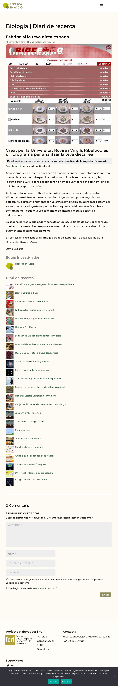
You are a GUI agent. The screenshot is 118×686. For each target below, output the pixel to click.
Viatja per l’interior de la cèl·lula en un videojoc (41, 404)
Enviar (105, 594)
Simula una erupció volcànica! (31, 301)
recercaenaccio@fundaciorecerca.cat (86, 636)
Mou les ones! (22, 430)
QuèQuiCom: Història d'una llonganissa (36, 352)
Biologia (31, 42)
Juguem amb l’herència (28, 413)
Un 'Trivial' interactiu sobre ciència (34, 473)
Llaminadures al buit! (26, 292)
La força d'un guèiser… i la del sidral (34, 310)
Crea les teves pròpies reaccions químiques (39, 378)
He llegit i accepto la (31, 588)
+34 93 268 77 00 (73, 640)
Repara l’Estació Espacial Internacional (36, 395)
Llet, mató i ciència (25, 327)
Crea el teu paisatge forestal (30, 421)
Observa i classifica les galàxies (32, 361)
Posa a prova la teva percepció (32, 370)
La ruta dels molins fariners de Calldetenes (38, 344)
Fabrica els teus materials (29, 447)
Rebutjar (66, 681)
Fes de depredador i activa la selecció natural (40, 387)
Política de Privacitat (44, 588)
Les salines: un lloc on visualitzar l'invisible (38, 335)
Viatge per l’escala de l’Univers (32, 479)
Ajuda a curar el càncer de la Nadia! (34, 455)
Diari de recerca (46, 42)
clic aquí (16, 166)
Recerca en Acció (24, 263)
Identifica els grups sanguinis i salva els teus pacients (44, 284)
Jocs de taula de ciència (28, 438)
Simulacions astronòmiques (30, 464)
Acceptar (53, 681)
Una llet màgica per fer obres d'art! (34, 318)
